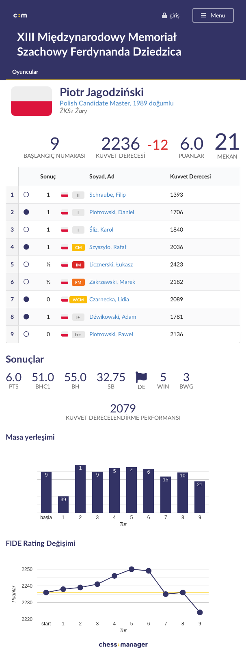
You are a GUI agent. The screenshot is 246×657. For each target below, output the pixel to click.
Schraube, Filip (107, 194)
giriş (170, 15)
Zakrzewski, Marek (112, 281)
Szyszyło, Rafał (107, 246)
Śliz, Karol (101, 229)
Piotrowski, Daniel (111, 211)
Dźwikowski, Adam (112, 316)
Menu (212, 15)
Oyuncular (25, 71)
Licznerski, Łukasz (111, 264)
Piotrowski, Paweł (111, 334)
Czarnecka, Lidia (109, 299)
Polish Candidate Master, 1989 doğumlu (117, 103)
